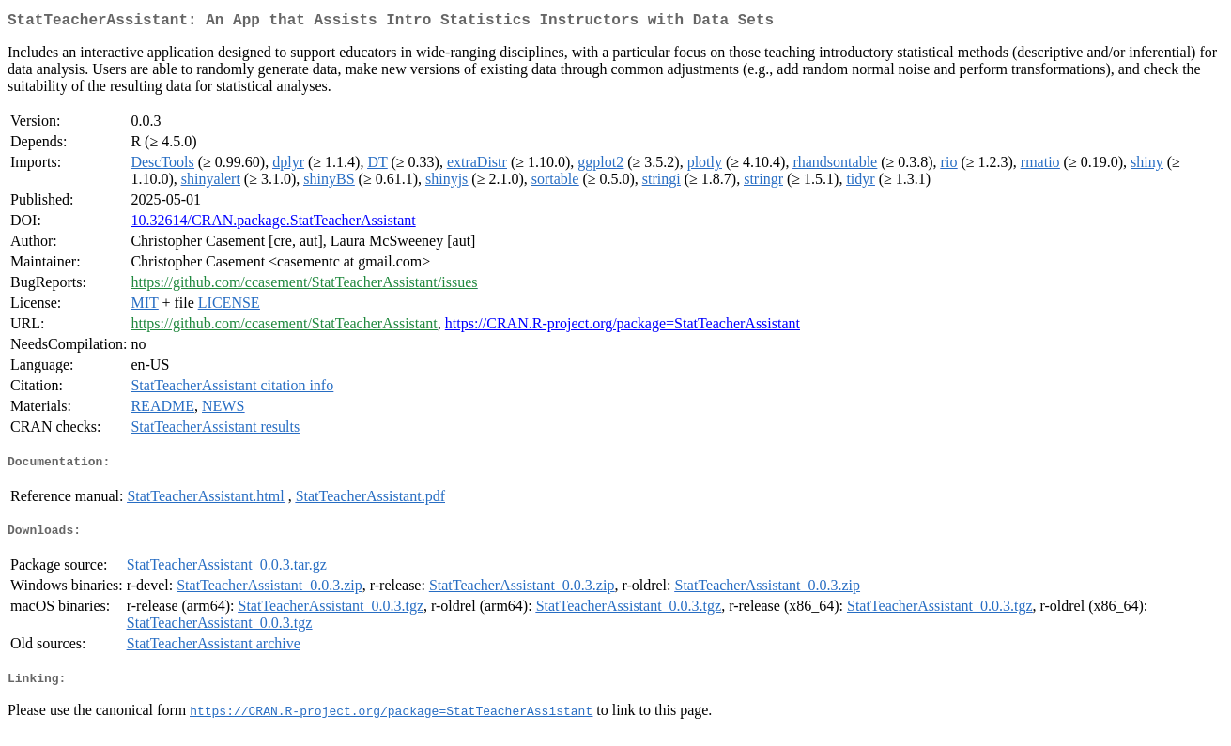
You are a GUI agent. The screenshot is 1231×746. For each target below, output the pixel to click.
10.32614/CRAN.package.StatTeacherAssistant (273, 224)
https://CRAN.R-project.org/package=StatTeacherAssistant (622, 327)
